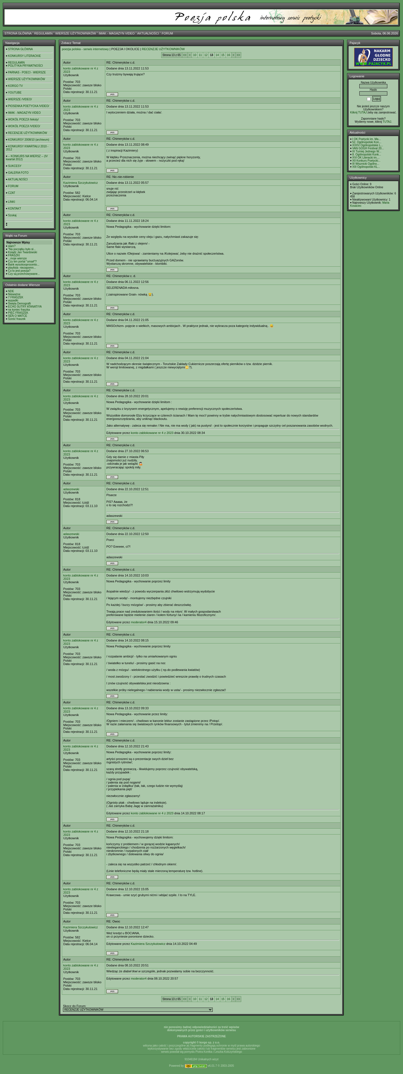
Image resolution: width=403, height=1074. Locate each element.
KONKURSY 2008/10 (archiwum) (28, 139)
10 (194, 55)
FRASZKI (14, 255)
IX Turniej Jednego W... (366, 151)
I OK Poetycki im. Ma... (366, 139)
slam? (12, 246)
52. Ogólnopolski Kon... (366, 142)
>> (238, 55)
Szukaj (12, 215)
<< (185, 55)
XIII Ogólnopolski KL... (366, 166)
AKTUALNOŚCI (148, 33)
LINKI (11, 201)
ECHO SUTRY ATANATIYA (25, 306)
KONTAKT (14, 208)
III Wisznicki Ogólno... (365, 163)
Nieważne (14, 294)
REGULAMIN (43, 33)
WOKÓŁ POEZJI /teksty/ (23, 119)
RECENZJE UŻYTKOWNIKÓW (27, 132)
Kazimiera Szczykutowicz (80, 182)
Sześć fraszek (16, 318)
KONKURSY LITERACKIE (24, 55)
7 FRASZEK (15, 297)
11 (200, 55)
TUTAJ (387, 121)
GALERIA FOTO (18, 172)
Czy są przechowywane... (24, 273)
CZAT (11, 192)
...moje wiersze (17, 258)
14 (217, 55)
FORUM (167, 33)
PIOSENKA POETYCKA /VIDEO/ (28, 106)
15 (222, 55)
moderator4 (138, 622)
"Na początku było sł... (22, 249)
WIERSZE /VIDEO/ (20, 99)
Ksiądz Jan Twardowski (22, 252)
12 (205, 55)
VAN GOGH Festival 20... (368, 148)
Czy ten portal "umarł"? (22, 261)
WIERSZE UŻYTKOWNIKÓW (75, 33)
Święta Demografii (19, 303)
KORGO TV (15, 85)
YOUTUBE (15, 92)
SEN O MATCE (17, 315)
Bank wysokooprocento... (23, 264)
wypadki (13, 300)
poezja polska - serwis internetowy (85, 49)
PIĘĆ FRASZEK (18, 312)
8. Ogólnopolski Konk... (366, 154)
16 (228, 55)
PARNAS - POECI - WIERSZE (27, 72)
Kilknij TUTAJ (358, 112)
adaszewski (71, 489)
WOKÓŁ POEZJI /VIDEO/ (24, 126)
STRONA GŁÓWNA (18, 33)
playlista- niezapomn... (22, 267)
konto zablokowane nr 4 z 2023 (152, 432)
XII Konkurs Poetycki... (366, 160)
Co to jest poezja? (19, 270)
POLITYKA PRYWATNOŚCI (25, 65)
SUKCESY (15, 166)
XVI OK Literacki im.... (366, 157)
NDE (11, 291)
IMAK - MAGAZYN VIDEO (117, 33)
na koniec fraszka (19, 309)
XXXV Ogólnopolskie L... (367, 145)
